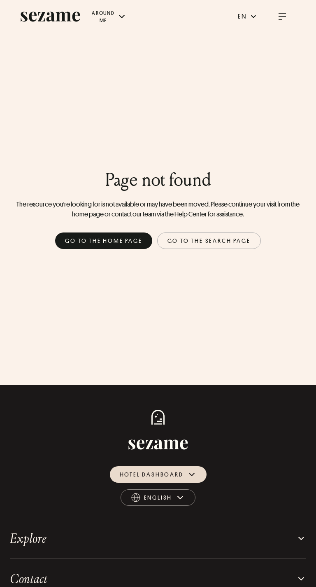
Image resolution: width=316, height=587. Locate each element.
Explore (158, 538)
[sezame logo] (50, 17)
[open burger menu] (282, 16)
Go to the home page (103, 240)
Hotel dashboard (158, 474)
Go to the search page (209, 240)
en (248, 16)
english (158, 499)
